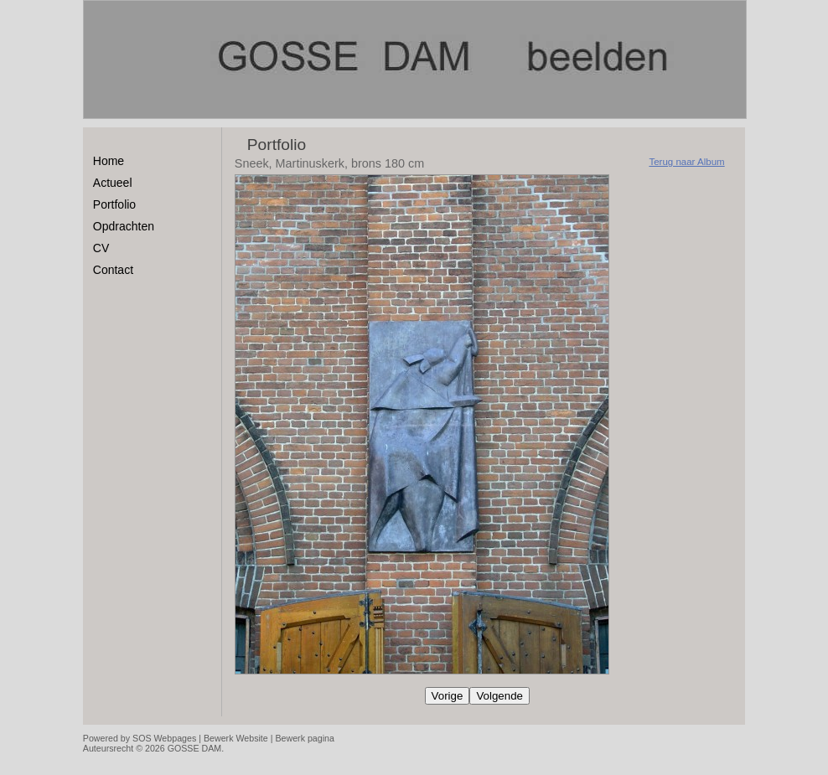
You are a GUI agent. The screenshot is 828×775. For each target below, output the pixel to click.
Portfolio (114, 204)
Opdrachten (123, 226)
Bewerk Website (236, 738)
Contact (113, 269)
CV (101, 248)
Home (108, 161)
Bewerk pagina (304, 738)
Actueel (112, 182)
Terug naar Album (686, 162)
